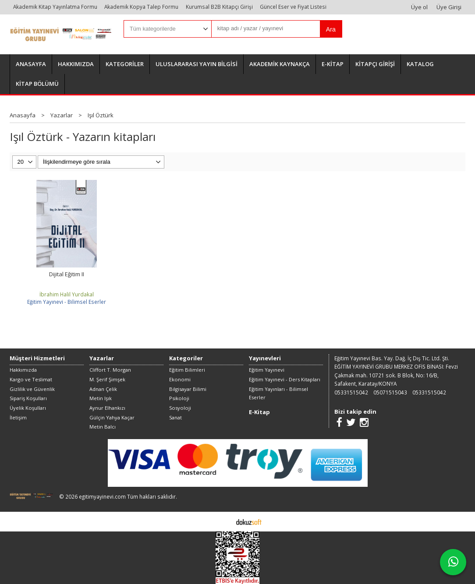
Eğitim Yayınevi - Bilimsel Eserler (66, 301)
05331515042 (351, 392)
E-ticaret (223, 521)
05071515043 (390, 392)
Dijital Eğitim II (66, 274)
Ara (331, 29)
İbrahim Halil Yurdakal (66, 294)
